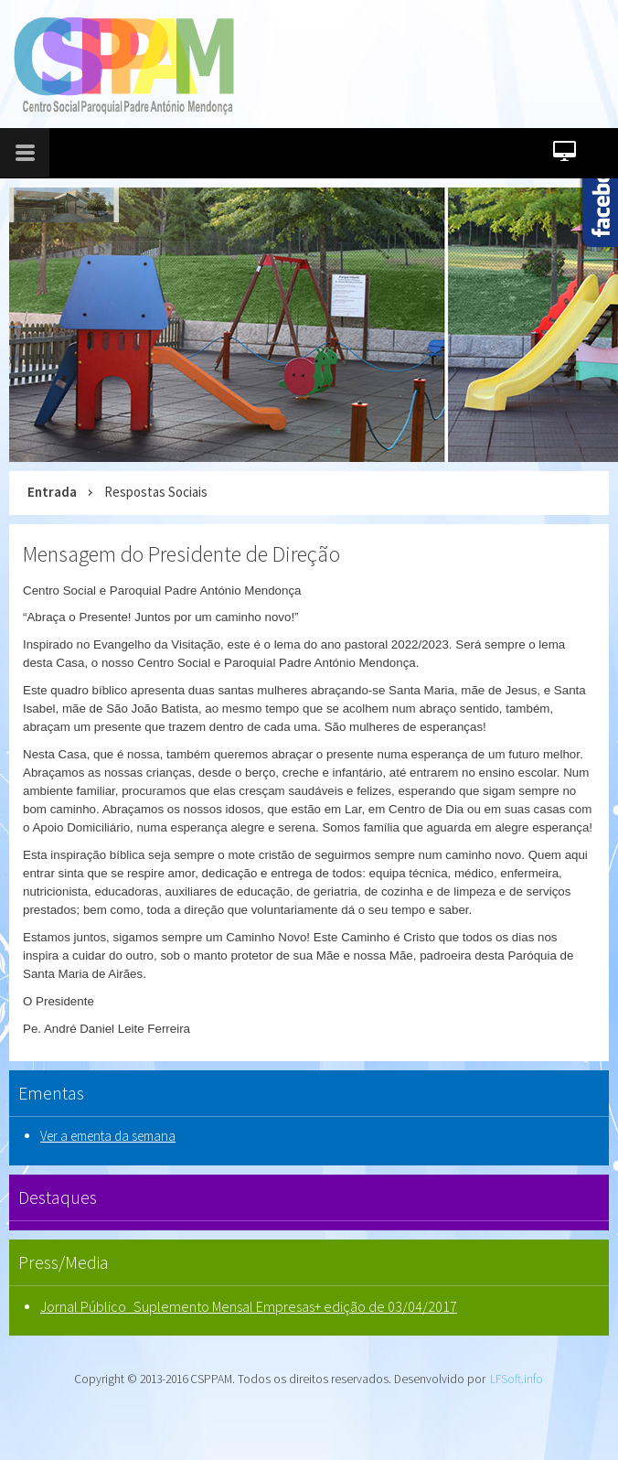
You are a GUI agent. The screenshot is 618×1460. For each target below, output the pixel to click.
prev (37, 321)
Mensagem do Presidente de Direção (181, 554)
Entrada (52, 491)
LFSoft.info (516, 1379)
